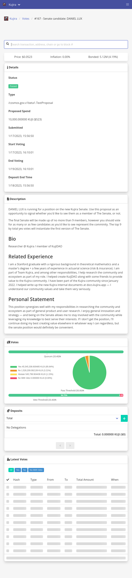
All (11, 469)
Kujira (10, 19)
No (24, 469)
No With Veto (36, 469)
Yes (17, 469)
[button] (127, 4)
